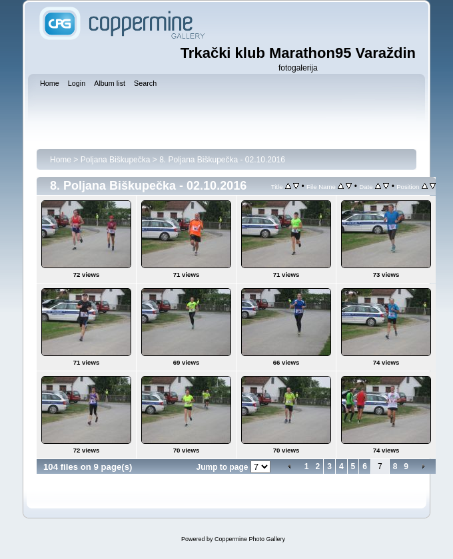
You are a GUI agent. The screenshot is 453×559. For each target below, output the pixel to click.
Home (60, 159)
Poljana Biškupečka (116, 159)
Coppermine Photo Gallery (250, 539)
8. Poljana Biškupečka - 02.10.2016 (222, 159)
